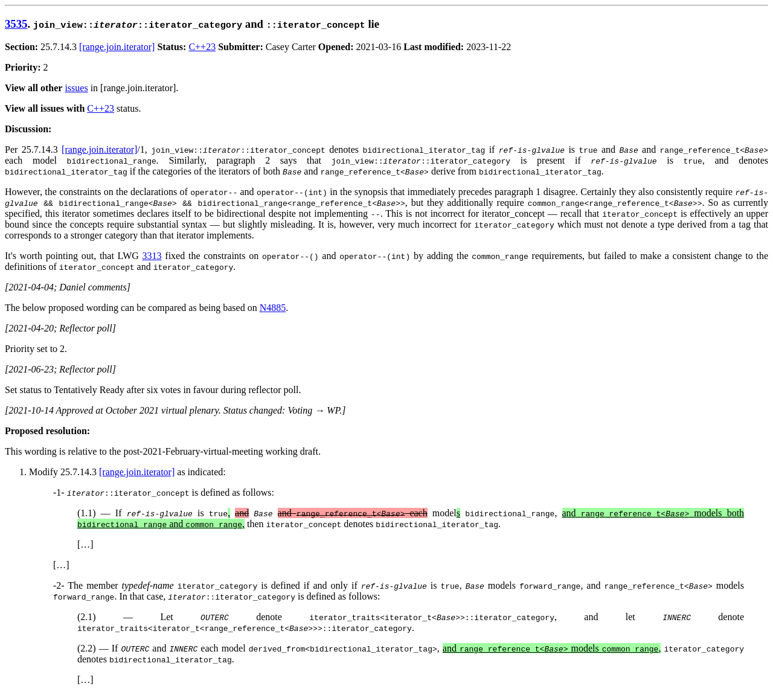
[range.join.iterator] (117, 47)
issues (76, 88)
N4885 (273, 308)
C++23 (202, 47)
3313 (152, 256)
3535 (16, 24)
